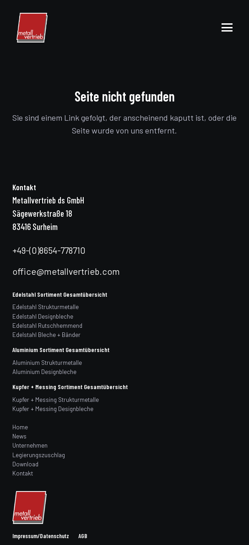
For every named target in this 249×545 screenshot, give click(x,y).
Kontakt (22, 473)
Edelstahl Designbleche (42, 316)
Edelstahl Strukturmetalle (45, 306)
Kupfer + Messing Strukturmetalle (55, 399)
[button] (227, 27)
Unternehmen (30, 445)
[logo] (32, 28)
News (19, 436)
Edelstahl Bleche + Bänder (46, 334)
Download (25, 464)
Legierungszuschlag (38, 455)
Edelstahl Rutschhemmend (47, 325)
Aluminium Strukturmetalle (47, 362)
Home (20, 427)
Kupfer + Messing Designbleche (52, 408)
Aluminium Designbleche (44, 371)
